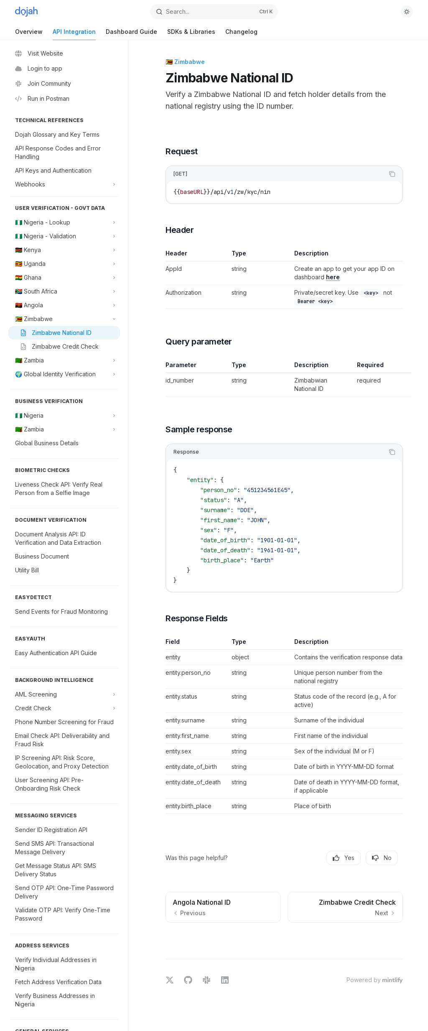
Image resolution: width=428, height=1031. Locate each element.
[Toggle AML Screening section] (64, 694)
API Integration (74, 34)
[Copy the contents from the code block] (392, 173)
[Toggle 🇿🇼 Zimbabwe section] (64, 319)
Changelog (241, 34)
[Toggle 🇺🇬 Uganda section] (64, 264)
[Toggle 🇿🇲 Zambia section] (64, 360)
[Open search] (214, 11)
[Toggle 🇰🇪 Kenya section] (64, 250)
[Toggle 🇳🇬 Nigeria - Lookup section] (64, 222)
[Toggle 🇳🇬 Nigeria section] (64, 415)
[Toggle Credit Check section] (64, 708)
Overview (29, 34)
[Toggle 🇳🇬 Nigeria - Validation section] (64, 236)
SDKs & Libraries (191, 34)
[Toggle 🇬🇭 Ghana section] (64, 277)
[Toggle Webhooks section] (64, 184)
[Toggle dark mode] (406, 11)
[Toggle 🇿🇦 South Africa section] (64, 291)
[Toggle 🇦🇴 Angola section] (64, 305)
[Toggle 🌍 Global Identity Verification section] (64, 374)
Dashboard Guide (131, 34)
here (333, 277)
